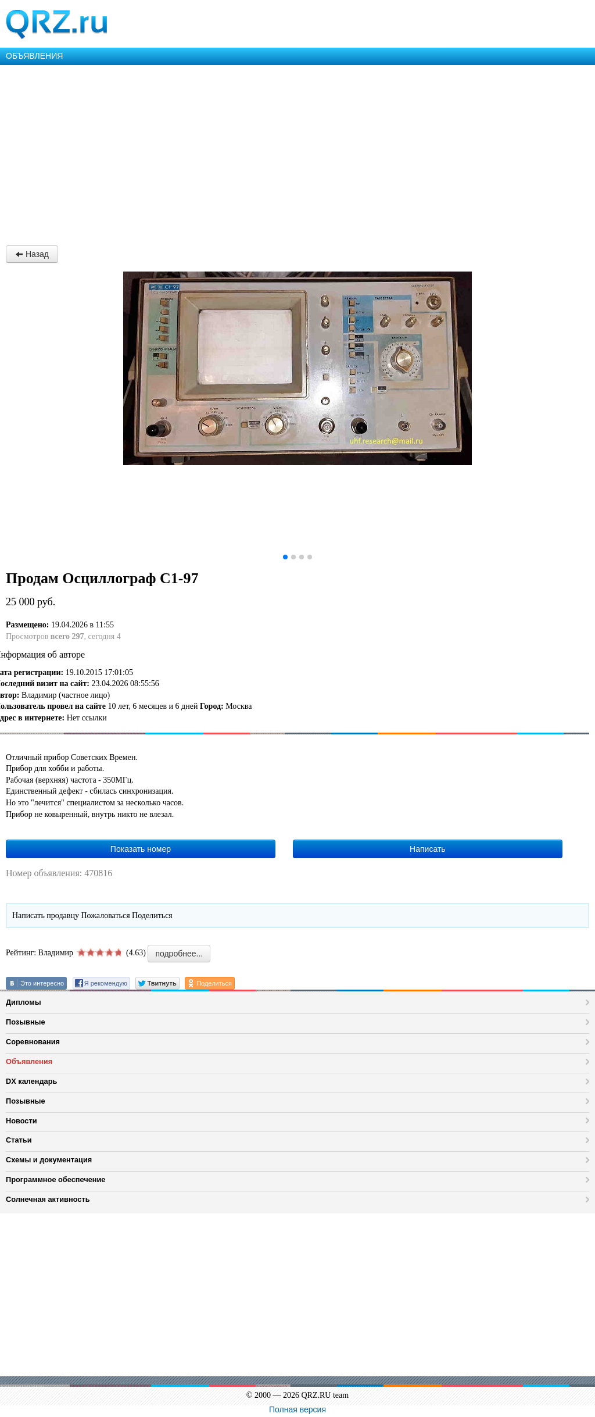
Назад (32, 254)
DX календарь (31, 1081)
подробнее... (179, 953)
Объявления (29, 1061)
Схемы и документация (49, 1159)
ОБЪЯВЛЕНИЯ (34, 55)
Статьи (19, 1140)
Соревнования (33, 1041)
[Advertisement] (297, 152)
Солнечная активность (48, 1199)
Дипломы (23, 1002)
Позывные (25, 1022)
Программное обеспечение (55, 1179)
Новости (21, 1120)
